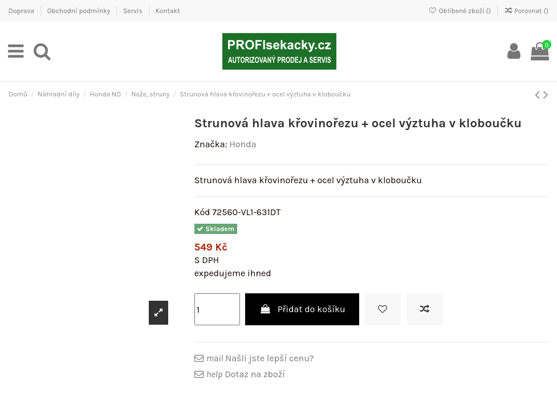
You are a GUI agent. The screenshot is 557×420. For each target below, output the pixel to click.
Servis (133, 11)
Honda (242, 144)
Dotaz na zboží (245, 374)
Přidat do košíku (302, 309)
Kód (202, 212)
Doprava (22, 11)
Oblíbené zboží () (461, 11)
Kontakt (167, 11)
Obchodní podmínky (79, 11)
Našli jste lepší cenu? (260, 358)
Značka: (210, 144)
